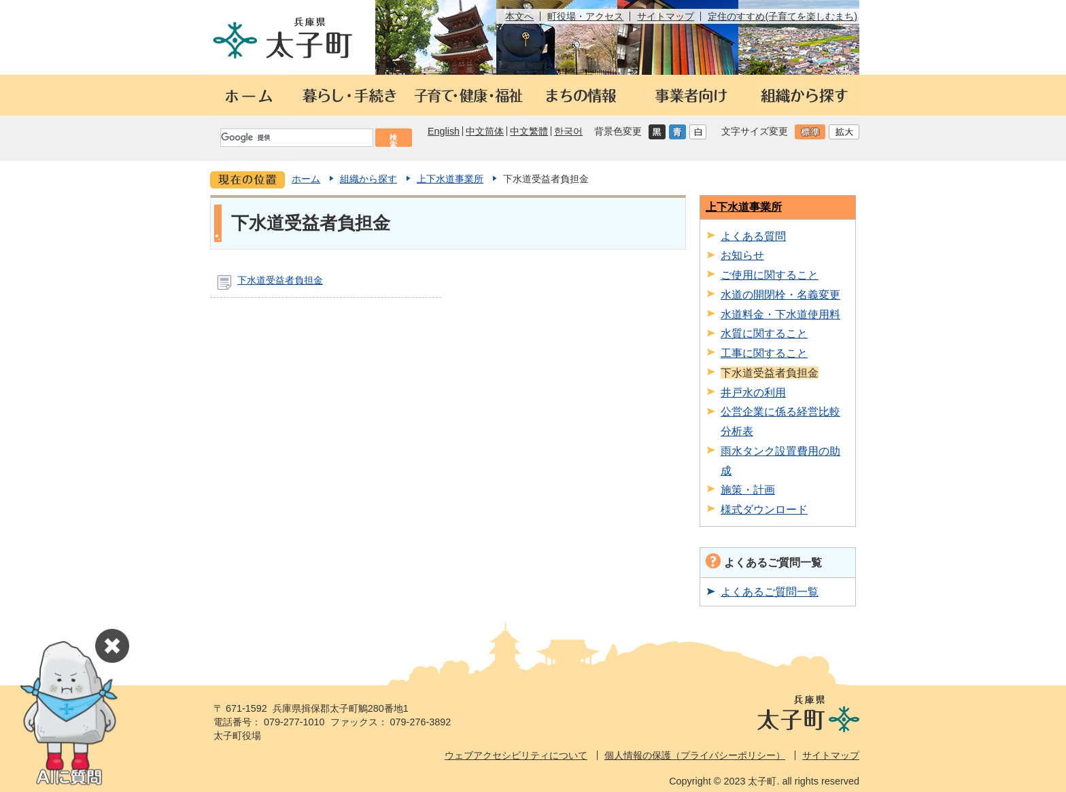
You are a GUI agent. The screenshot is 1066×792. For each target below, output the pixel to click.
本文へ (519, 16)
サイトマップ (665, 16)
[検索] (296, 137)
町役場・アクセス (585, 16)
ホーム (306, 178)
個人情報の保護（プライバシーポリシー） (694, 755)
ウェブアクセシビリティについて (516, 755)
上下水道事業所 (450, 178)
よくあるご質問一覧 (770, 591)
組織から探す (368, 178)
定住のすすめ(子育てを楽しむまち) (782, 16)
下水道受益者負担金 (280, 280)
